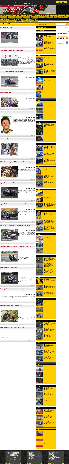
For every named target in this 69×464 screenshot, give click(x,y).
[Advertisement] (63, 65)
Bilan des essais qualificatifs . (9, 267)
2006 (38, 364)
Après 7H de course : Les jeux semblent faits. (13, 183)
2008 (38, 321)
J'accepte (61, 2)
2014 (38, 189)
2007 (38, 342)
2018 (38, 77)
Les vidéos (52, 455)
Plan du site (13, 457)
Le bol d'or (31, 457)
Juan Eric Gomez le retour (8, 112)
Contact (15, 459)
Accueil (11, 459)
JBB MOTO (52, 459)
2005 (38, 386)
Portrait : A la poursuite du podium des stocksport (15, 225)
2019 (38, 55)
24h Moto (3, 24)
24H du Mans (31, 456)
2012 (38, 234)
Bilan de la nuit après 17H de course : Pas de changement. (17, 162)
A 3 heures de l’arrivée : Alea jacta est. (11, 71)
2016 (38, 122)
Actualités (31, 453)
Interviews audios (53, 456)
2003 (9, 24)
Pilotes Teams (31, 454)
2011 (38, 256)
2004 (38, 166)
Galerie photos (41, 27)
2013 (38, 211)
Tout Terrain (52, 453)
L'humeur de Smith (54, 452)
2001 (38, 429)
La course (40, 30)
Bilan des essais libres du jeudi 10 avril (12, 327)
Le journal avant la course (45, 34)
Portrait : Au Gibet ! (6, 92)
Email (63, 30)
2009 (38, 299)
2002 (38, 408)
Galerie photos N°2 (6, 27)
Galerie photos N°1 (6, 139)
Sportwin (52, 454)
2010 (38, 277)
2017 (38, 100)
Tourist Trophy (32, 458)
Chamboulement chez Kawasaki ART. (11, 305)
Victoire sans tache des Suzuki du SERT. (12, 50)
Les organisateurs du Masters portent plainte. (14, 289)
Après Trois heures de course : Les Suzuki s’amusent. (16, 204)
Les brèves (31, 452)
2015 (38, 144)
